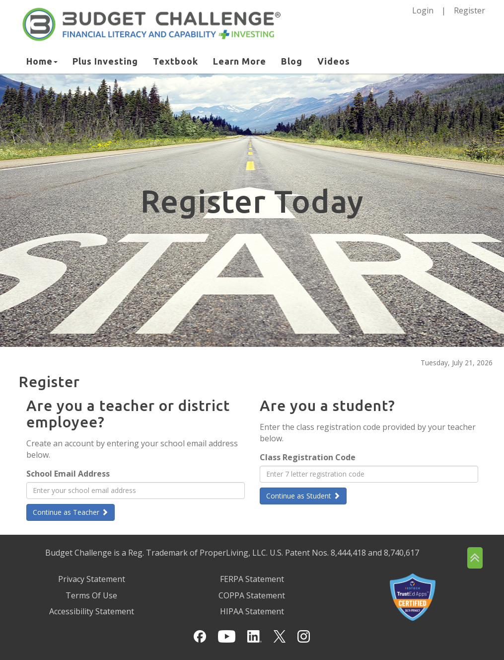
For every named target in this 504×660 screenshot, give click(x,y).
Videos (333, 61)
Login (422, 10)
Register (469, 10)
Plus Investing (105, 61)
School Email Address (68, 473)
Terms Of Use (91, 595)
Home (42, 61)
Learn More (239, 61)
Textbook (175, 61)
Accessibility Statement (91, 611)
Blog (291, 61)
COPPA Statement (251, 595)
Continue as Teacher (70, 512)
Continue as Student (303, 495)
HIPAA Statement (252, 611)
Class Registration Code (308, 457)
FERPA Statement (252, 579)
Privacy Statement (91, 579)
